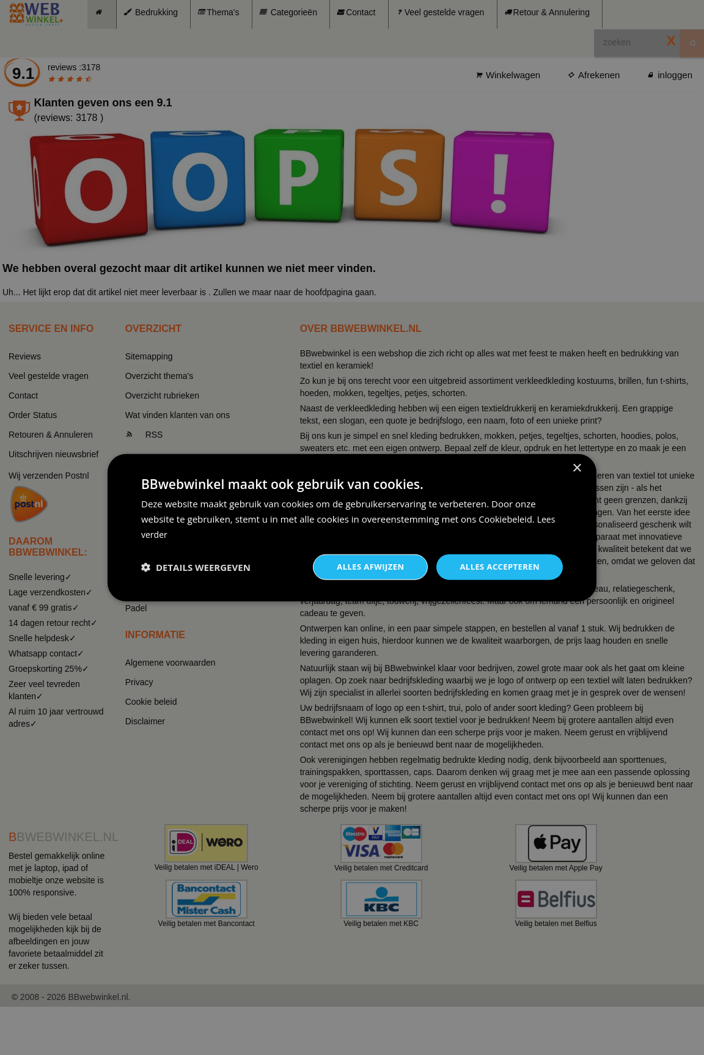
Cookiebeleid (506, 518)
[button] (196, 566)
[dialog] (352, 527)
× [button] (576, 467)
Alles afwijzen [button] (363, 566)
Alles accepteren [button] (497, 566)
